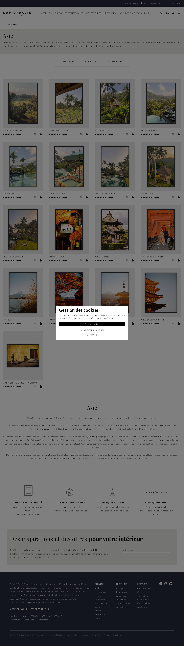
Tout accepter (92, 324)
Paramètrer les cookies (92, 329)
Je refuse (92, 334)
